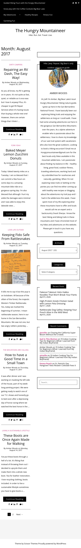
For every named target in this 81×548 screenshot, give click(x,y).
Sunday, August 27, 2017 (18, 164)
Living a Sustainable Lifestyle (16, 430)
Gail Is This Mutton (48, 339)
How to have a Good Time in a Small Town (16, 359)
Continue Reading (14, 129)
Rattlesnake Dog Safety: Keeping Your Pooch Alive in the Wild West (58, 311)
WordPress (61, 543)
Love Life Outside (16, 230)
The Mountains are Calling (15, 350)
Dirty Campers (15, 64)
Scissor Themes (31, 543)
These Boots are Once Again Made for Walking (15, 439)
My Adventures (10, 15)
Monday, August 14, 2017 (19, 449)
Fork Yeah (15, 145)
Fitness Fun (48, 15)
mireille (43, 355)
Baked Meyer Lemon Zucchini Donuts (16, 154)
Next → (19, 514)
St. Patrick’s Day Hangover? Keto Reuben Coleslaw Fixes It (58, 364)
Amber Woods (10, 82)
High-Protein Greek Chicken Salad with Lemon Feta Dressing (56, 302)
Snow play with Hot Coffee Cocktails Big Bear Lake (24, 9)
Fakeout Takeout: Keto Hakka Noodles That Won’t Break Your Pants (58, 293)
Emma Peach (46, 363)
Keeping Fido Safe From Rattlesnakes (15, 236)
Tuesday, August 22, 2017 (18, 244)
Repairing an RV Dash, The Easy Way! (16, 73)
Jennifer (43, 332)
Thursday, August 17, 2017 (19, 368)
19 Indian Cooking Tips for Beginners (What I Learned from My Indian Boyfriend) (58, 341)
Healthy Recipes (31, 15)
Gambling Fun (9, 21)
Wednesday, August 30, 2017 (19, 83)
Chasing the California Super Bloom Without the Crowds (58, 333)
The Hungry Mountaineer (40, 30)
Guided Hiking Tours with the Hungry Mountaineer (24, 3)
